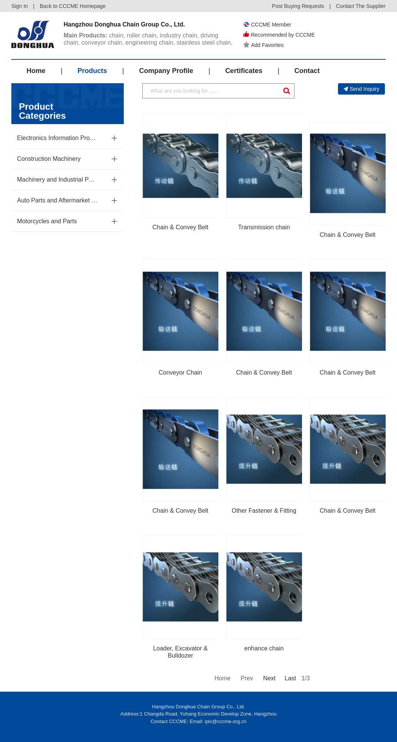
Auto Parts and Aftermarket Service (57, 200)
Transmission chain (264, 227)
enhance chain (264, 648)
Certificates (243, 71)
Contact (307, 71)
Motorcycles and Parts (47, 221)
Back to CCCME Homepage (73, 6)
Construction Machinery (49, 159)
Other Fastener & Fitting (264, 510)
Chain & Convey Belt (181, 227)
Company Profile (166, 71)
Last (290, 678)
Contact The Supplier (361, 6)
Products (92, 71)
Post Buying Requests (298, 6)
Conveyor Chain (180, 372)
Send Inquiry (362, 89)
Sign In (19, 6)
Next (268, 678)
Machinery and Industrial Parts (57, 179)
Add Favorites (263, 45)
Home (35, 71)
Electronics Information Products (57, 138)
